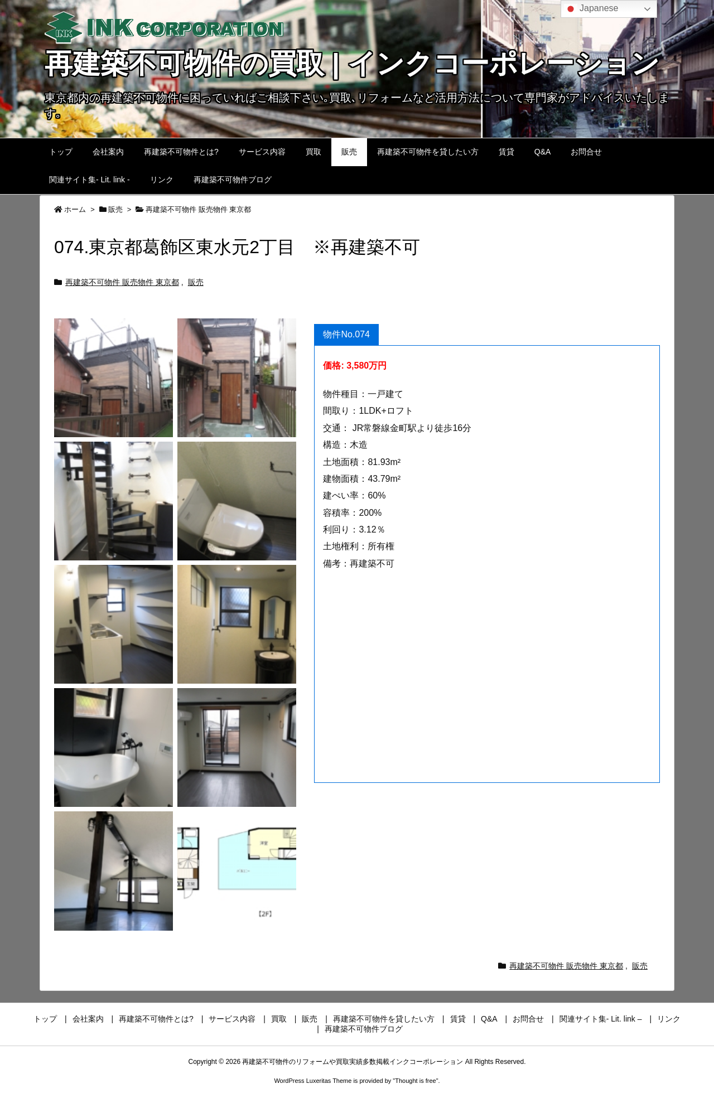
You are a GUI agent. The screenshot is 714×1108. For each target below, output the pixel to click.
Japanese (591, 9)
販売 (115, 209)
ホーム (75, 209)
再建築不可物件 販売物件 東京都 (198, 209)
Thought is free (415, 1080)
